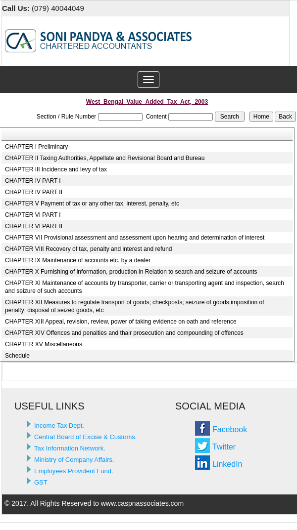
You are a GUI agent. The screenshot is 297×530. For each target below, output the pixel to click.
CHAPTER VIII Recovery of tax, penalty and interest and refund (88, 248)
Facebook (229, 429)
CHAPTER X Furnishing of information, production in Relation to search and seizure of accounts (131, 271)
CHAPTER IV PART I (33, 180)
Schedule (17, 355)
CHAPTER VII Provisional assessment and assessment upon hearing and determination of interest (134, 237)
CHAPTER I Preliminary (36, 146)
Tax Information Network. (69, 448)
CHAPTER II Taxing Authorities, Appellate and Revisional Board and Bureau (104, 158)
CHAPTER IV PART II (33, 192)
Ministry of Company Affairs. (74, 459)
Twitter (224, 447)
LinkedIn (227, 464)
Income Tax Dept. (59, 425)
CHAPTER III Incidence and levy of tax (56, 169)
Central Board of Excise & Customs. (85, 437)
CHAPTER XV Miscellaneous (43, 344)
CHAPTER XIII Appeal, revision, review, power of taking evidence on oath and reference (121, 321)
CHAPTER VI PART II (33, 226)
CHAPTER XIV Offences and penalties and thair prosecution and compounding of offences (124, 332)
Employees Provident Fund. (73, 471)
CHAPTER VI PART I (33, 214)
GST (41, 482)
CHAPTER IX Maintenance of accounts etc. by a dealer (77, 260)
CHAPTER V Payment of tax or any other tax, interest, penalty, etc (92, 203)
